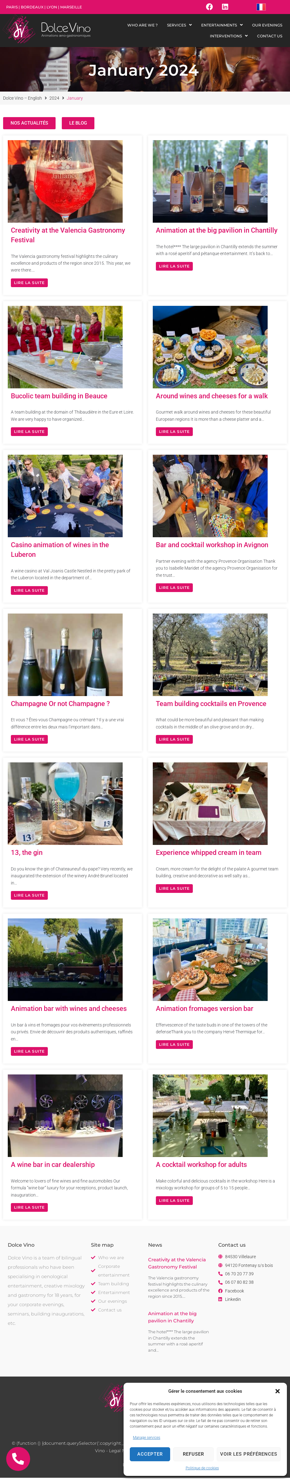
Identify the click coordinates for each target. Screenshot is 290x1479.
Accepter (150, 1454)
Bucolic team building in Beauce (59, 397)
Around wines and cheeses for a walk (212, 397)
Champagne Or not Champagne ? (60, 705)
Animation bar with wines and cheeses (69, 1010)
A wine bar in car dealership (53, 1166)
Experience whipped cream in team (208, 854)
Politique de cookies (202, 1468)
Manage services (146, 1437)
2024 (54, 99)
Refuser (193, 1454)
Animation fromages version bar (204, 1010)
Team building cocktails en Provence (211, 705)
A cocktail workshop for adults (201, 1166)
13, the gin (27, 854)
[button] (277, 1391)
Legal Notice (122, 1452)
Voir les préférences (248, 1454)
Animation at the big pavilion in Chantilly (217, 232)
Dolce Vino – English (22, 99)
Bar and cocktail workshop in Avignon (212, 546)
